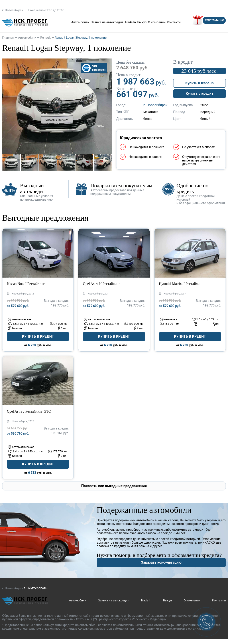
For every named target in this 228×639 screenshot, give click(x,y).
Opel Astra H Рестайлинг (101, 284)
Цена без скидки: (130, 62)
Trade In (130, 22)
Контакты (174, 22)
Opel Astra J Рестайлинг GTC (29, 411)
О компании (157, 22)
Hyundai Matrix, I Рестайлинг (181, 284)
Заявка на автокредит (107, 22)
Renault (45, 37)
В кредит (183, 62)
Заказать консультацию (161, 562)
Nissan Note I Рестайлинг (26, 284)
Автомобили (80, 22)
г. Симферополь (35, 588)
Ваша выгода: (128, 89)
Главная (8, 37)
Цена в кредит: (128, 75)
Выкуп (142, 22)
